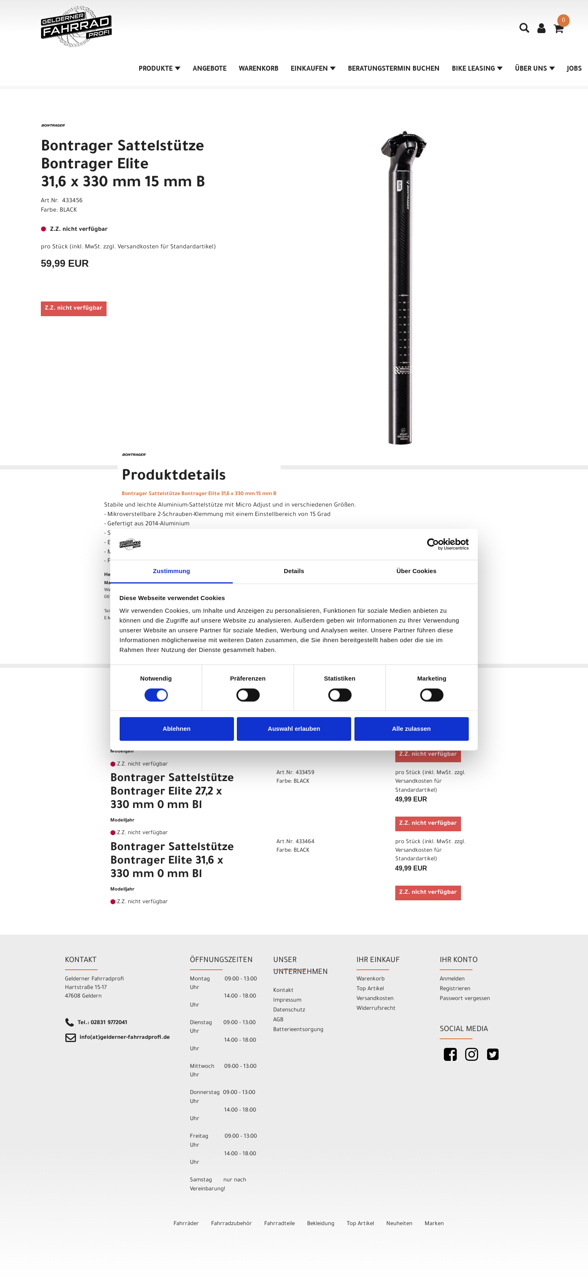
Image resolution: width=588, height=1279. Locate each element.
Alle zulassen (411, 728)
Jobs (574, 69)
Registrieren (455, 989)
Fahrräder (186, 1224)
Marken (434, 1224)
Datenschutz (289, 1010)
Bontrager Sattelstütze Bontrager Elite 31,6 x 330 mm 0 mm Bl (172, 862)
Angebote (210, 69)
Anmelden (452, 979)
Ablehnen (176, 728)
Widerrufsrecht (376, 1009)
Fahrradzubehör (231, 1224)
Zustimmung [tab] (171, 571)
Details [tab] (294, 571)
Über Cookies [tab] (416, 571)
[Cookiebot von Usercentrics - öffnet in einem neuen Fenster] (433, 544)
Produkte (159, 69)
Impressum (287, 1001)
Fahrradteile (279, 1224)
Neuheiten (399, 1224)
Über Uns (535, 69)
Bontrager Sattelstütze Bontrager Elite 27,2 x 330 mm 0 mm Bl (172, 792)
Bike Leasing (477, 69)
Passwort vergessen (465, 999)
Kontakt (283, 991)
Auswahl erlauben (294, 728)
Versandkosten (375, 999)
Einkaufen (313, 69)
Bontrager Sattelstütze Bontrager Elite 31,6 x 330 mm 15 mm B (123, 166)
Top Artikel (370, 989)
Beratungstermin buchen (394, 69)
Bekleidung (320, 1224)
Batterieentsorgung (298, 1030)
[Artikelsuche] (524, 31)
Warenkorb (258, 69)
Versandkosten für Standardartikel (166, 247)
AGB (278, 1020)
